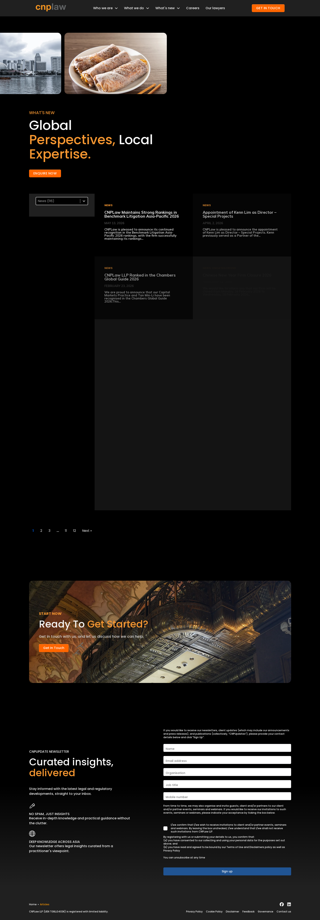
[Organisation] (227, 772)
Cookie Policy (214, 911)
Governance (265, 911)
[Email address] (227, 760)
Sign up (227, 871)
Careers (192, 8)
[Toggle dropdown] (116, 8)
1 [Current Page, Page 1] (33, 530)
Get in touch (53, 648)
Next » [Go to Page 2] (87, 530)
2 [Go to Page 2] (41, 530)
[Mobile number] (227, 796)
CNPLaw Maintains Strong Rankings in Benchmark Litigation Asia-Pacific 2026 (141, 214)
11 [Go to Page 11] (66, 530)
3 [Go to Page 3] (49, 530)
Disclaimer (232, 911)
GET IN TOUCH (268, 8)
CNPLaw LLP (36, 911)
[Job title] (227, 784)
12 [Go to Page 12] (74, 530)
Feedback (248, 911)
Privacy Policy (171, 850)
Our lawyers (215, 8)
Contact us (284, 911)
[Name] (227, 748)
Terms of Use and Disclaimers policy (249, 847)
